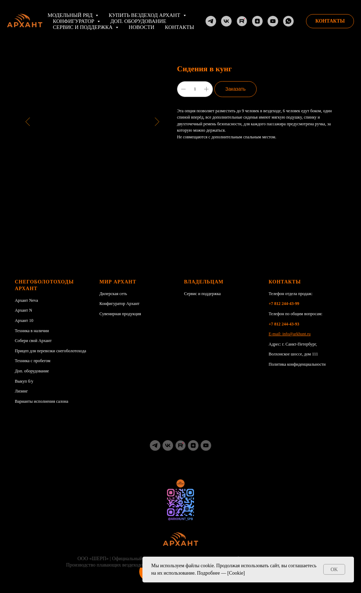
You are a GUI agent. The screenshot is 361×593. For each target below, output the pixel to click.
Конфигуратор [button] (74, 21)
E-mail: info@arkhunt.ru (290, 333)
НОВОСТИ (141, 27)
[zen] (193, 445)
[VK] (226, 21)
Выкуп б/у (24, 381)
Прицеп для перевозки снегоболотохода (50, 350)
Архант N (23, 310)
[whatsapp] (288, 21)
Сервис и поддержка (202, 293)
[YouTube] (273, 21)
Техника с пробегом (32, 360)
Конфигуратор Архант (119, 303)
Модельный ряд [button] (71, 15)
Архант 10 (24, 320)
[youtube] (206, 445)
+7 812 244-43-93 (284, 324)
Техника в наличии (32, 330)
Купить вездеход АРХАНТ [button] (145, 15)
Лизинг (21, 391)
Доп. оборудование (138, 21)
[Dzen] (257, 21)
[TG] (211, 21)
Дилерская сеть (113, 293)
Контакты (179, 27)
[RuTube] (242, 21)
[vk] (168, 445)
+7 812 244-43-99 (284, 303)
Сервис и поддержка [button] (83, 27)
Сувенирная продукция (120, 313)
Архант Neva (26, 300)
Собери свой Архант (33, 340)
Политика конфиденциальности (297, 364)
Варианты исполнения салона (41, 401)
